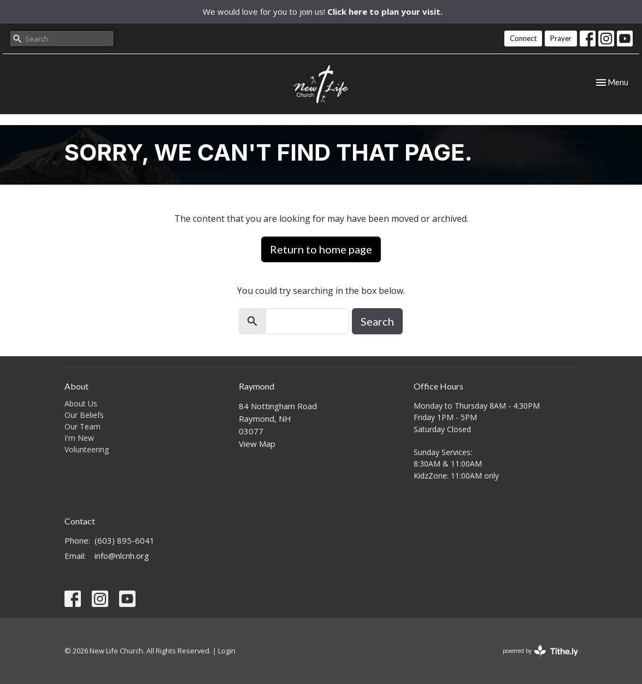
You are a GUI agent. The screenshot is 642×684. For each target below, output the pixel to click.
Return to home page (321, 249)
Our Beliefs (84, 415)
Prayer (561, 38)
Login (226, 651)
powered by (540, 651)
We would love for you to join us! (323, 11)
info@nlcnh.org (122, 555)
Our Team (82, 426)
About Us (80, 403)
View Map (257, 443)
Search (377, 321)
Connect (523, 38)
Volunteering (86, 449)
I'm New (79, 438)
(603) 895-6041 (125, 540)
